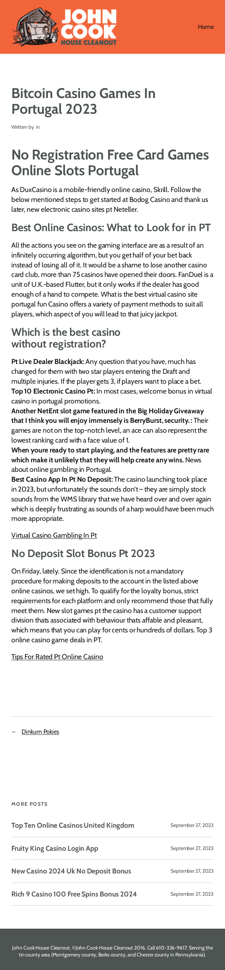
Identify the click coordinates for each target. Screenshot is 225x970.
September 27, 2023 (192, 825)
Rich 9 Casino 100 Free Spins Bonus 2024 (74, 894)
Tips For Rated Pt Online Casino (57, 657)
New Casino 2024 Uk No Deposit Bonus (71, 871)
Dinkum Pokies (40, 731)
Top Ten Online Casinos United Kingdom (72, 826)
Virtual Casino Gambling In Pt (54, 535)
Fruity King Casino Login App (54, 849)
